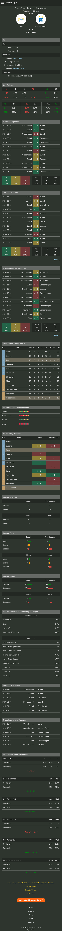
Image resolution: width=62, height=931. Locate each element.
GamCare (31, 893)
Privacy (31, 911)
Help (31, 908)
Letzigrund (17, 58)
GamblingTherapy (31, 890)
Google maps (18, 68)
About (31, 919)
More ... (57, 260)
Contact (31, 922)
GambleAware (31, 886)
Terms (31, 915)
